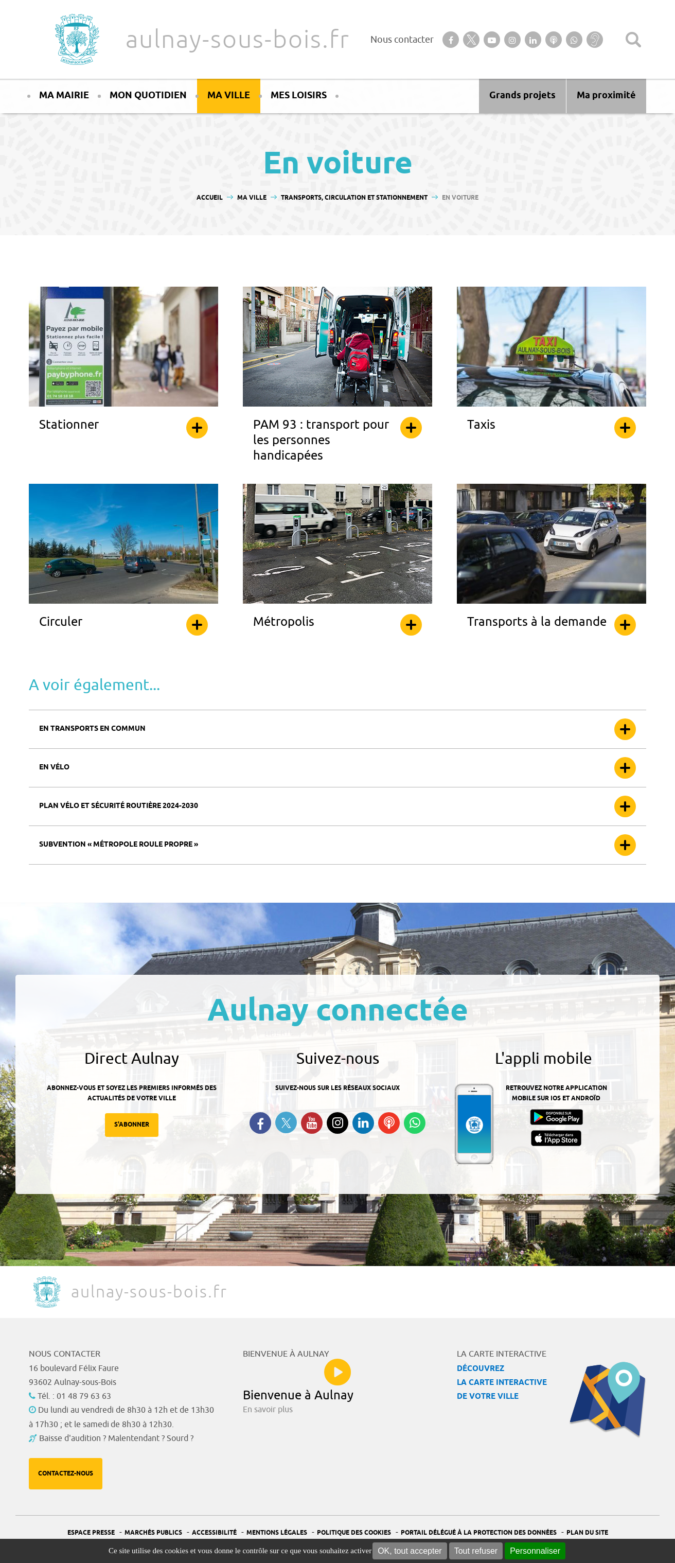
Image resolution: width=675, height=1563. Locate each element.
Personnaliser (535, 1551)
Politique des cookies (354, 1533)
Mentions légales (276, 1533)
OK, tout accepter (410, 1551)
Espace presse (91, 1533)
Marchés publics (153, 1533)
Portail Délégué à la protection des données (479, 1533)
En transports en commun (92, 729)
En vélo (54, 767)
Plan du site (587, 1533)
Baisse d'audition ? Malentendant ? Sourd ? (116, 1438)
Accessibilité (214, 1533)
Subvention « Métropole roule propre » (118, 845)
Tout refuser (476, 1551)
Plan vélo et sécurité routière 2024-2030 (118, 806)
